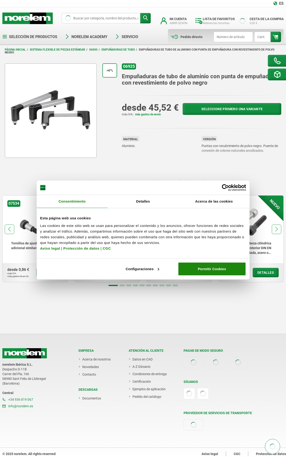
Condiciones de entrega (149, 374)
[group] (34, 238)
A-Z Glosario (141, 367)
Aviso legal (50, 248)
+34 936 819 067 (17, 399)
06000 (93, 49)
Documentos (91, 398)
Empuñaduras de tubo (118, 49)
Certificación (141, 381)
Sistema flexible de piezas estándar (57, 49)
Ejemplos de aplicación (149, 389)
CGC (107, 248)
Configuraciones (142, 269)
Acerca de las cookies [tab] (214, 201)
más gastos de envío (148, 114)
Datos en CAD (142, 359)
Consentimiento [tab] (72, 201)
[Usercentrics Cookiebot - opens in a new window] (225, 187)
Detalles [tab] (143, 201)
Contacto (89, 374)
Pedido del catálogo (146, 397)
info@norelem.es (17, 406)
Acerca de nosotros (96, 359)
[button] (113, 285)
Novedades (90, 367)
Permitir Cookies (212, 269)
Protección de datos (81, 248)
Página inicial (15, 49)
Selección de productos (29, 36)
